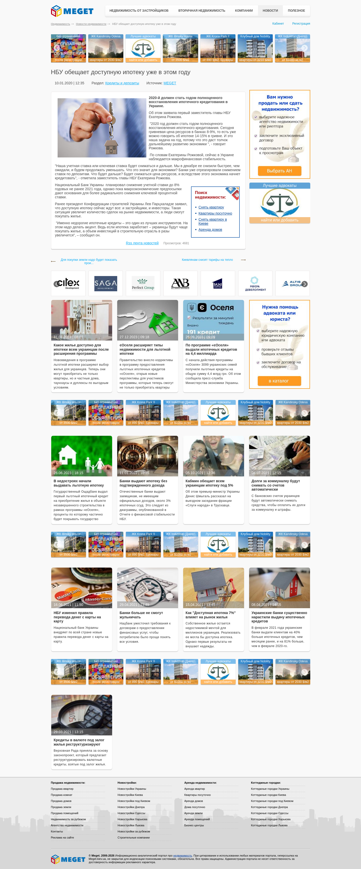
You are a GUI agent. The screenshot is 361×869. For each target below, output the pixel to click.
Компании (244, 10)
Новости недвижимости (91, 23)
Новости (270, 10)
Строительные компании (134, 837)
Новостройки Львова (131, 825)
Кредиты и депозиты (122, 83)
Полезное (296, 10)
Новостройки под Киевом (134, 800)
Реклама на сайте (62, 837)
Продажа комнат (62, 794)
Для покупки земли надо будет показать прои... (89, 261)
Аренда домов (210, 230)
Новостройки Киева (130, 794)
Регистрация (301, 23)
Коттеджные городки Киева (268, 794)
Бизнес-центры (194, 825)
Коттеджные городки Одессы (269, 813)
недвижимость (182, 855)
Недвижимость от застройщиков (139, 10)
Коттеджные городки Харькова (271, 819)
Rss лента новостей (142, 243)
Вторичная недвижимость (201, 10)
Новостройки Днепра (131, 807)
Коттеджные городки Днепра (269, 807)
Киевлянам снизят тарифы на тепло (207, 260)
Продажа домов (61, 800)
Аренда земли (193, 813)
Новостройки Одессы (131, 813)
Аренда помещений (197, 819)
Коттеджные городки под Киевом (272, 800)
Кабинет (278, 23)
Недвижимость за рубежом (68, 819)
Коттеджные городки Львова (269, 825)
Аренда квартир (194, 788)
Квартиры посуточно (215, 213)
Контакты (57, 831)
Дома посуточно (194, 807)
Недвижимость (60, 23)
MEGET (170, 83)
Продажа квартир (62, 788)
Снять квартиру (211, 207)
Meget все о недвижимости (68, 859)
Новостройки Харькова (132, 819)
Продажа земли (61, 807)
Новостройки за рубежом (134, 831)
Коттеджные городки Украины (270, 788)
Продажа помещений (64, 813)
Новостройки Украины (132, 788)
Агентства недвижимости (67, 825)
